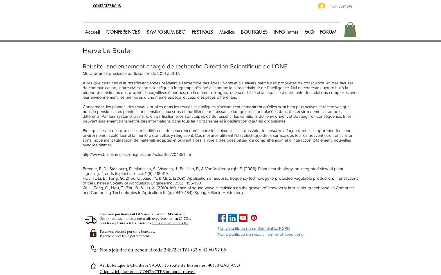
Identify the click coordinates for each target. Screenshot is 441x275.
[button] (124, 29)
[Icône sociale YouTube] (243, 218)
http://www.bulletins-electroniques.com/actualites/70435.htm (137, 154)
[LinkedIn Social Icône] (232, 218)
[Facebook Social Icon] (222, 218)
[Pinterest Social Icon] (254, 218)
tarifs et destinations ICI (170, 223)
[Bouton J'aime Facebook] (277, 218)
